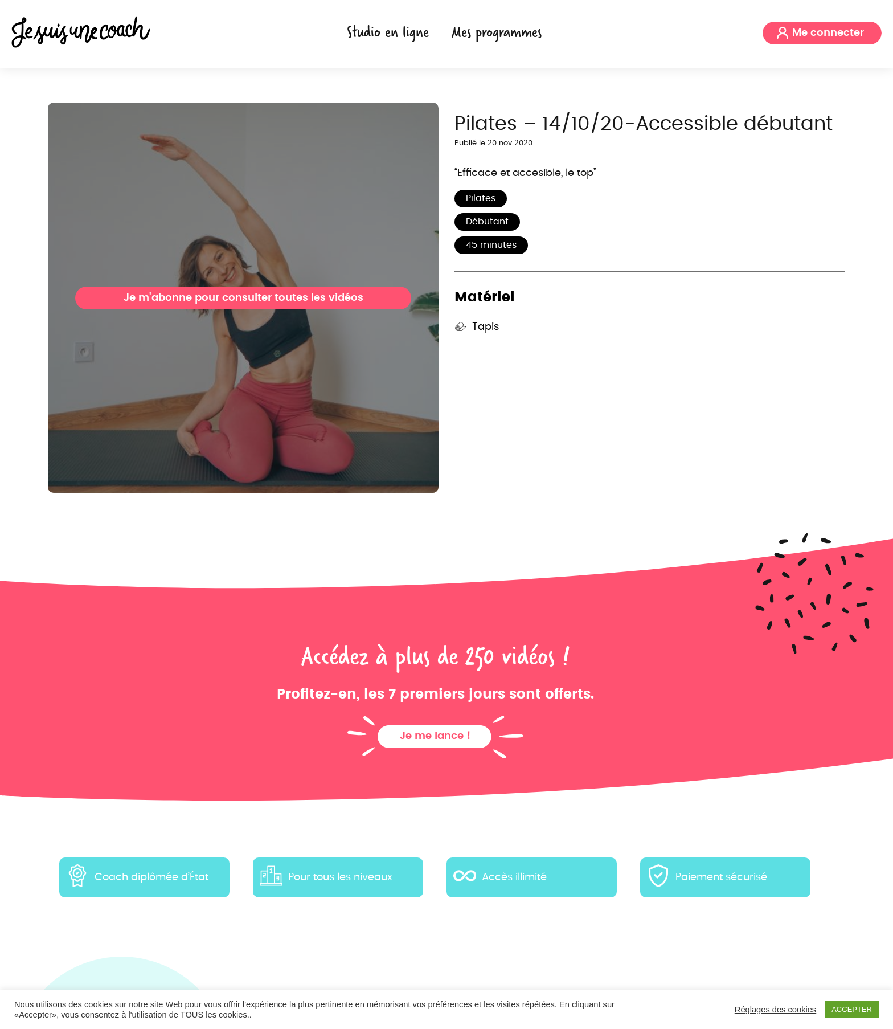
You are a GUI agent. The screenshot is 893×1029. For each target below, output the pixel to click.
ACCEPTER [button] (851, 1009)
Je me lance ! (435, 736)
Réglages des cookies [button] (775, 1009)
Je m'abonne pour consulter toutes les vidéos (243, 298)
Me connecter (828, 33)
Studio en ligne (388, 31)
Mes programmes (497, 31)
